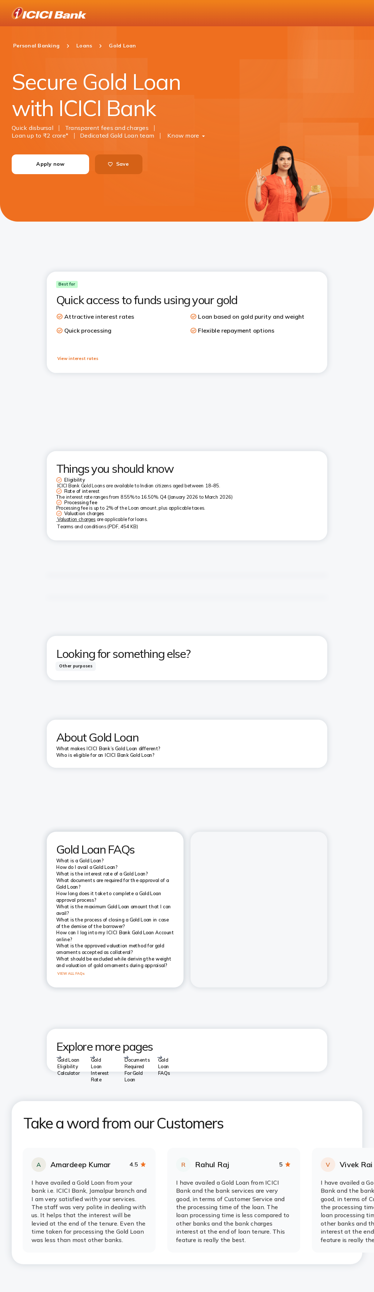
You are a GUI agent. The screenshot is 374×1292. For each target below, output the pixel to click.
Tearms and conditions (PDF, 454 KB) (97, 526)
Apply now (50, 164)
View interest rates (77, 358)
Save (118, 164)
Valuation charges (76, 519)
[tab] (76, 666)
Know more (183, 135)
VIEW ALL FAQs (71, 973)
